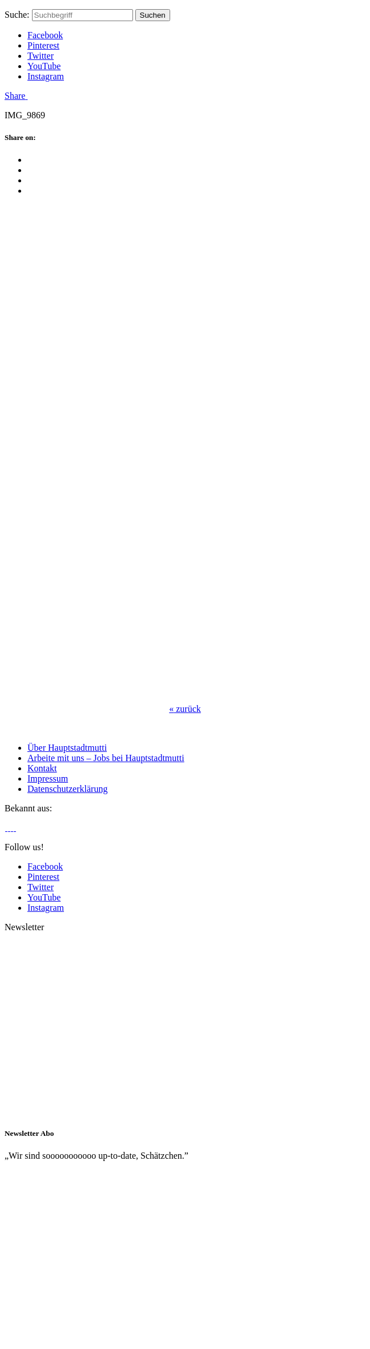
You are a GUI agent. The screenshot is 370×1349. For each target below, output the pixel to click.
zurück (185, 709)
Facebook (45, 35)
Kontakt (42, 768)
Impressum (47, 778)
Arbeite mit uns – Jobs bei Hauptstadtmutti (105, 758)
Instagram (45, 76)
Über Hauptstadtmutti (67, 747)
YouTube (44, 66)
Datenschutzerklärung (67, 789)
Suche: (17, 14)
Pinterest (43, 45)
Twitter (40, 56)
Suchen (153, 15)
